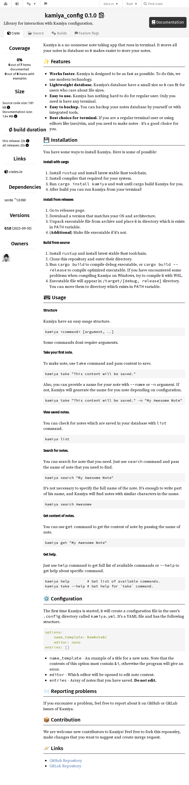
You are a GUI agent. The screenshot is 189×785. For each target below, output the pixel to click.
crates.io (13, 172)
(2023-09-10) (18, 228)
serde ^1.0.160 (15, 200)
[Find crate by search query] (168, 4)
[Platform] (31, 4)
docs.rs (109, 4)
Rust (129, 4)
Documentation (168, 22)
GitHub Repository (65, 760)
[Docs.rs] (5, 4)
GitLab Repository (65, 766)
